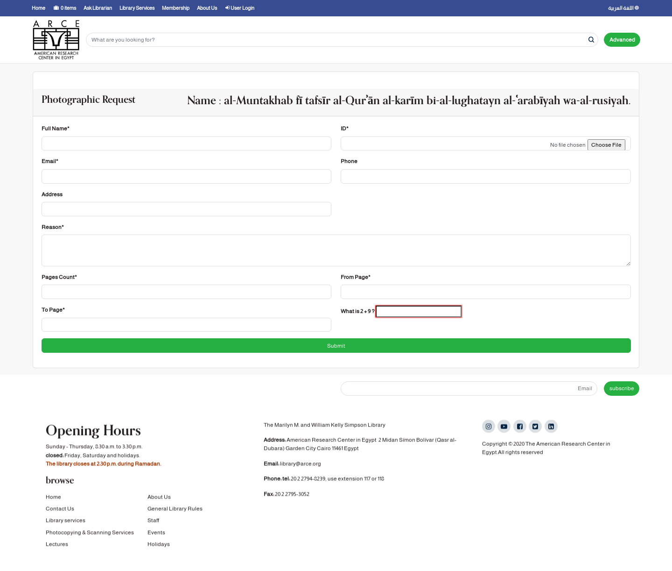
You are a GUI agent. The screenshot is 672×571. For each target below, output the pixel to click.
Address (52, 194)
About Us (159, 496)
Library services (65, 520)
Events (156, 532)
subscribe (621, 388)
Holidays (158, 544)
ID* (345, 128)
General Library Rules (175, 508)
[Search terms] (342, 40)
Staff (153, 520)
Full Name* (56, 128)
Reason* (53, 227)
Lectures (57, 544)
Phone (349, 161)
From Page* (356, 277)
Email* (50, 161)
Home (53, 496)
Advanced (622, 39)
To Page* (53, 310)
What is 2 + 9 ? (358, 311)
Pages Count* (59, 277)
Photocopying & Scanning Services (90, 532)
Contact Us (60, 508)
